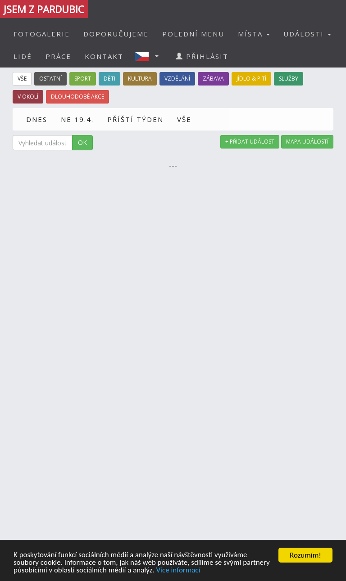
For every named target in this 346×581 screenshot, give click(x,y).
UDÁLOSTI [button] (307, 33)
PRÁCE (58, 56)
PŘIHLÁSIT (202, 56)
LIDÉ (23, 56)
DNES (36, 119)
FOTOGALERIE (42, 33)
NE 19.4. (77, 119)
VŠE (184, 119)
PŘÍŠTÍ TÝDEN (135, 119)
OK (82, 142)
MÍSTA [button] (254, 33)
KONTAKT (104, 56)
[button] (149, 56)
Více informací (179, 571)
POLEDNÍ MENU (193, 33)
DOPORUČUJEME (116, 33)
